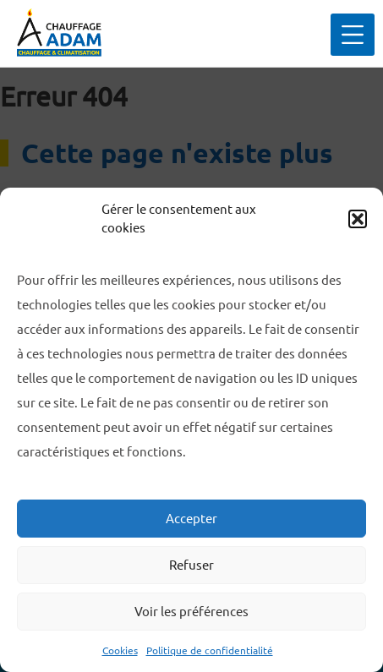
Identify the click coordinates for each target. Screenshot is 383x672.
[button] (357, 218)
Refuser (191, 565)
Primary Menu (374, 34)
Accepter (191, 518)
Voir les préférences (191, 611)
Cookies (120, 650)
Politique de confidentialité (209, 650)
